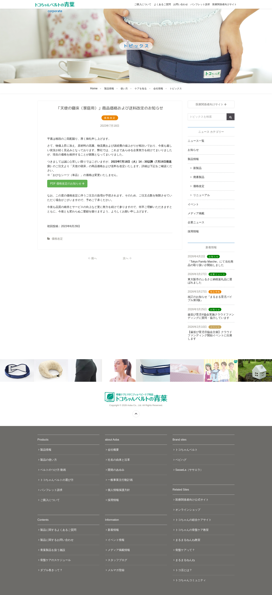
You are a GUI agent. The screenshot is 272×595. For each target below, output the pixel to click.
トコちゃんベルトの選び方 (57, 479)
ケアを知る (141, 88)
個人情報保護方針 (119, 489)
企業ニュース (196, 222)
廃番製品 (198, 177)
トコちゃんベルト (186, 449)
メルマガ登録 (116, 570)
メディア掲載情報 (119, 549)
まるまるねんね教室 (187, 539)
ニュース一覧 (196, 140)
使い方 (124, 88)
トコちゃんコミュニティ (190, 580)
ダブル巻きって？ (51, 570)
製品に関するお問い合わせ (57, 539)
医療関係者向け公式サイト (192, 499)
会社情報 (158, 88)
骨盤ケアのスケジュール (55, 560)
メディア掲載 (196, 213)
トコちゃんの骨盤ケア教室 (192, 529)
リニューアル (201, 195)
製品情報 (109, 88)
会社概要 (113, 449)
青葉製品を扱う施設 (52, 549)
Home (94, 88)
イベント (193, 204)
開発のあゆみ (116, 469)
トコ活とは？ (183, 570)
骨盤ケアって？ (185, 549)
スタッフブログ (117, 560)
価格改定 (57, 238)
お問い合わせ (180, 4)
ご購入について (142, 4)
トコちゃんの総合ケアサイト (193, 519)
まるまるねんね (185, 560)
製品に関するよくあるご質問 (58, 529)
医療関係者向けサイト (224, 4)
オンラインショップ (187, 509)
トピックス (176, 88)
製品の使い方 (48, 459)
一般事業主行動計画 (120, 479)
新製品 (197, 168)
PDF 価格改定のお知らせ (65, 183)
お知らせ (193, 149)
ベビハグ (180, 459)
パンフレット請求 (200, 4)
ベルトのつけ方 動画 (53, 469)
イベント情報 (116, 539)
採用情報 (193, 231)
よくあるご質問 (162, 4)
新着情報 (113, 529)
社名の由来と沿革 (119, 459)
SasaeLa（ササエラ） (189, 469)
